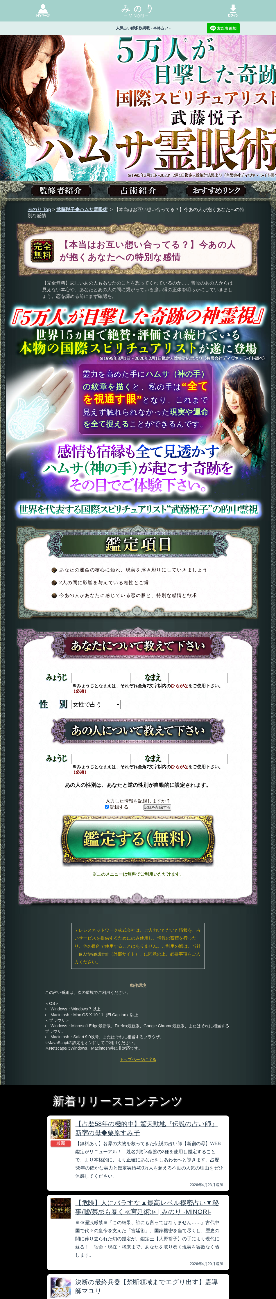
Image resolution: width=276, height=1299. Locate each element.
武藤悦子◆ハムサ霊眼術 (81, 209)
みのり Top (39, 209)
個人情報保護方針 (94, 954)
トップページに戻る (138, 1059)
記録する (116, 807)
